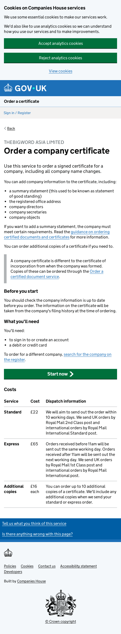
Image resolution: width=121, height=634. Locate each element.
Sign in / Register (17, 112)
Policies (10, 566)
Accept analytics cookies (60, 43)
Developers (13, 571)
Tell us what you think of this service (34, 523)
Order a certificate (21, 101)
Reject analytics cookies (60, 57)
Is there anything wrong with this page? (37, 534)
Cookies (27, 566)
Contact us (47, 566)
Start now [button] (60, 374)
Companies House (31, 581)
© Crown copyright (60, 621)
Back (11, 128)
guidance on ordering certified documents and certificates (57, 234)
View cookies (60, 71)
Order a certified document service (57, 274)
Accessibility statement (78, 566)
